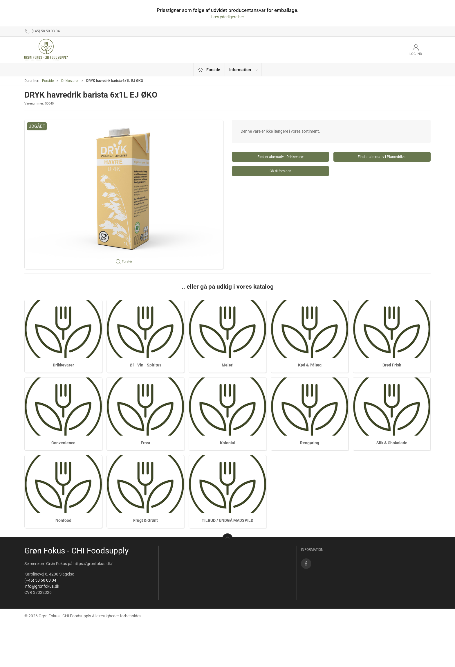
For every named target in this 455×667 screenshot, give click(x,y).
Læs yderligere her (227, 17)
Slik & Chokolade (391, 443)
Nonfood (63, 520)
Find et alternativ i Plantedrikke (382, 157)
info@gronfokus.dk (41, 586)
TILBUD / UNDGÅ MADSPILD (227, 520)
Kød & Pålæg (310, 365)
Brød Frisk (391, 365)
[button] (123, 194)
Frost (145, 443)
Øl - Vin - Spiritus (145, 365)
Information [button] (243, 69)
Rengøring (309, 443)
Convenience (63, 443)
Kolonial (227, 443)
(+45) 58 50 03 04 (40, 580)
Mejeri (228, 365)
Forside (48, 81)
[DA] (46, 49)
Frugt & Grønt (145, 520)
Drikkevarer (70, 81)
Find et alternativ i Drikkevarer (280, 157)
